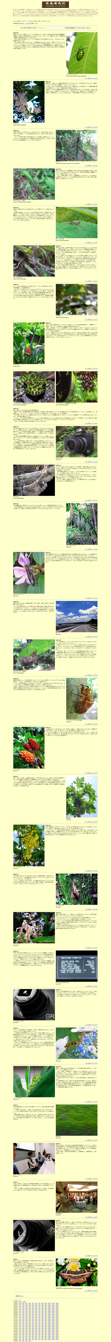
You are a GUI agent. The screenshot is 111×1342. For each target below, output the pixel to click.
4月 (29, 1303)
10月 (49, 1303)
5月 (33, 1303)
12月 (24, 1301)
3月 (26, 1303)
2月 (23, 1303)
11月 (20, 1301)
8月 (42, 1303)
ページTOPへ (88, 78)
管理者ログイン (20, 1296)
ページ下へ (95, 78)
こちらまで (28, 23)
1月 (20, 1303)
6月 (36, 1303)
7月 (39, 1303)
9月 (46, 1303)
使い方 (88, 27)
